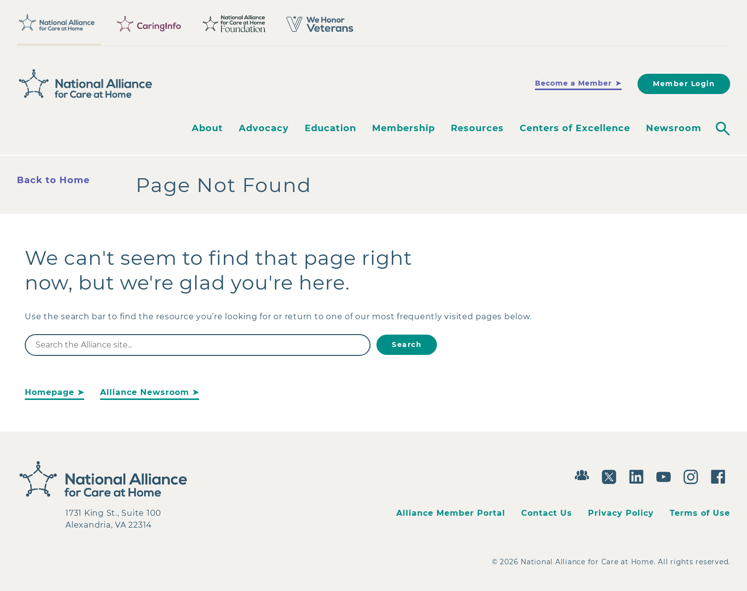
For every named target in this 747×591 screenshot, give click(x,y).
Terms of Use (700, 513)
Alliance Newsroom (144, 392)
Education (330, 128)
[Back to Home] (86, 83)
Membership (403, 128)
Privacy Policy (621, 513)
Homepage (49, 392)
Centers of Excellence (575, 128)
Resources (477, 128)
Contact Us (546, 513)
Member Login (684, 83)
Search (407, 344)
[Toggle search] (722, 129)
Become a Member (573, 83)
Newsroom (673, 128)
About (207, 128)
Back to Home (53, 180)
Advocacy (264, 128)
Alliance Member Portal (450, 513)
